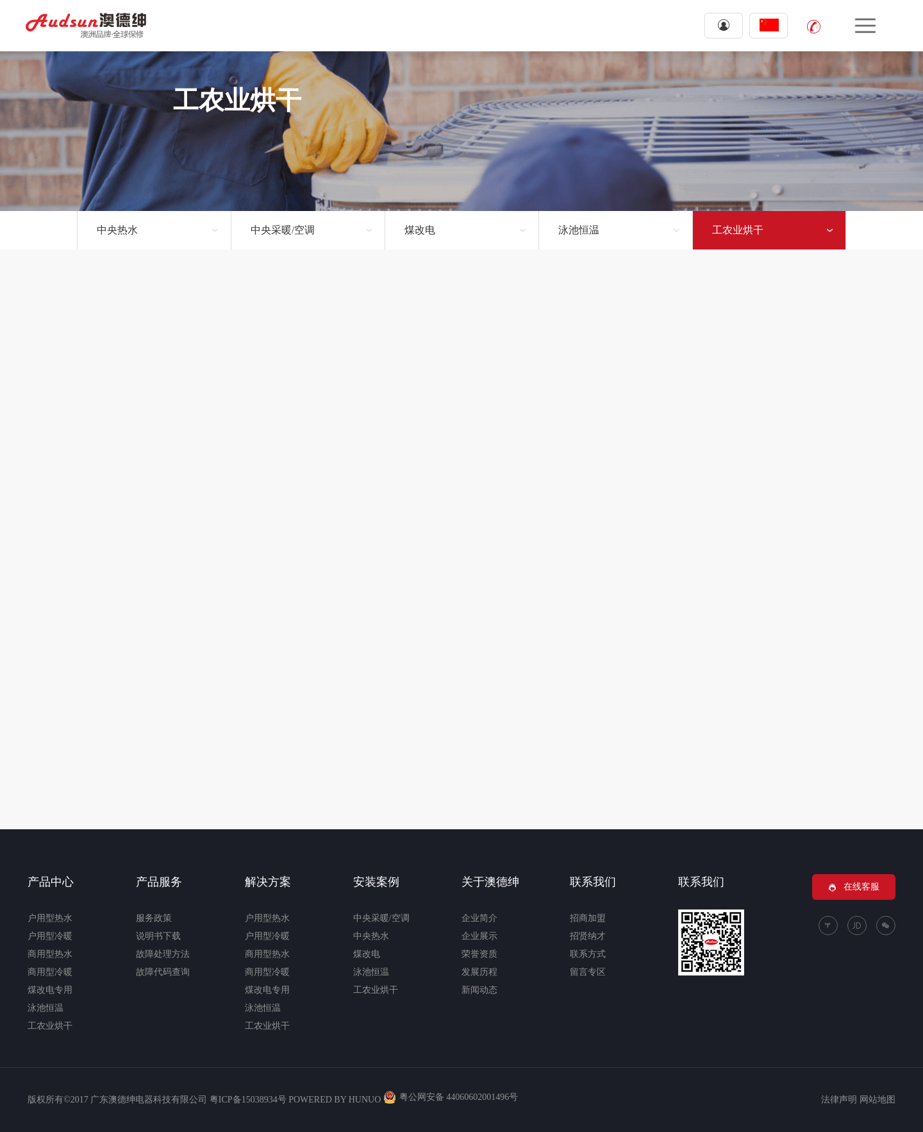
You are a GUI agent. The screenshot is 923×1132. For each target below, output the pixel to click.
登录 (723, 25)
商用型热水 (50, 954)
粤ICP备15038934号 (248, 1099)
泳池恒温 (578, 229)
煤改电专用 (50, 990)
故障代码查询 (163, 972)
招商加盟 (588, 918)
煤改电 (419, 229)
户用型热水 (50, 918)
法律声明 (839, 1099)
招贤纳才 (588, 936)
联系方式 (588, 954)
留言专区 (588, 972)
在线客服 (853, 887)
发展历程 (479, 972)
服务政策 (154, 918)
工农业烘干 (737, 229)
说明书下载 (158, 936)
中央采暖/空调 (283, 229)
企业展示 (479, 936)
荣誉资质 (479, 954)
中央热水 (117, 229)
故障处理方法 (163, 954)
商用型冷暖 (50, 972)
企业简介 (479, 918)
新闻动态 (479, 990)
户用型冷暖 (50, 936)
